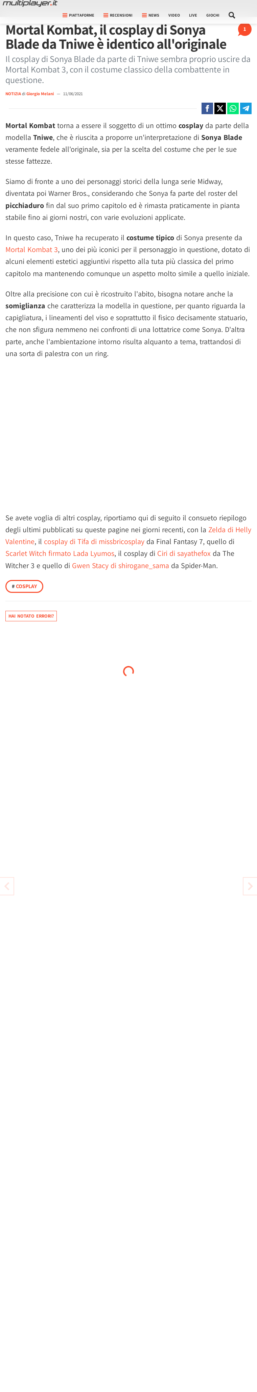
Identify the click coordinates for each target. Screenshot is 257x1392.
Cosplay (24, 586)
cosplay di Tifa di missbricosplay (94, 541)
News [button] (150, 15)
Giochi (212, 15)
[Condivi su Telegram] (246, 108)
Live (193, 15)
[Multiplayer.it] (30, 3)
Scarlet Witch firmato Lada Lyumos (59, 553)
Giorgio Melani (40, 94)
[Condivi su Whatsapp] (233, 108)
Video (174, 15)
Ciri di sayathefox (184, 553)
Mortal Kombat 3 (31, 249)
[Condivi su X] (220, 108)
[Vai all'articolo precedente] (250, 886)
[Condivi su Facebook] (207, 108)
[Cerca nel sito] (232, 15)
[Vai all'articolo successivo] (7, 886)
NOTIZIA (13, 94)
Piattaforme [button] (78, 15)
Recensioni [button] (118, 15)
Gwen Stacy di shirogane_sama (120, 565)
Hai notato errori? (31, 616)
